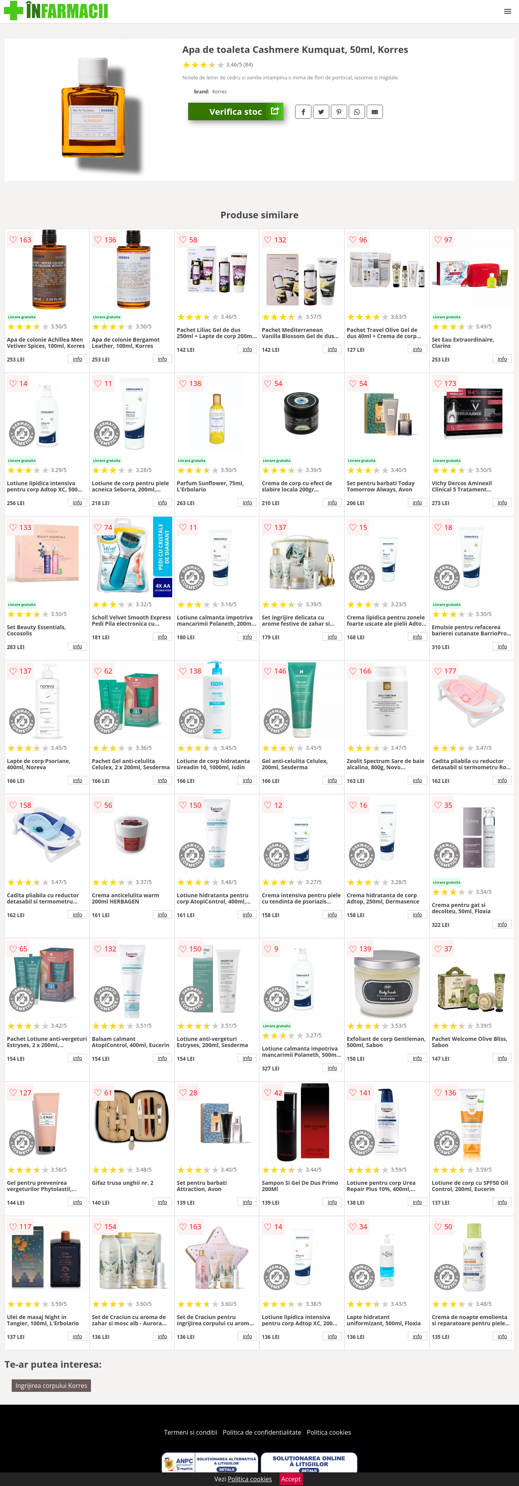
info (77, 358)
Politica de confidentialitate (262, 1432)
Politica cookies (329, 1432)
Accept (291, 1479)
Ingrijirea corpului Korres (51, 1385)
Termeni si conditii (190, 1432)
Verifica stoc (246, 111)
